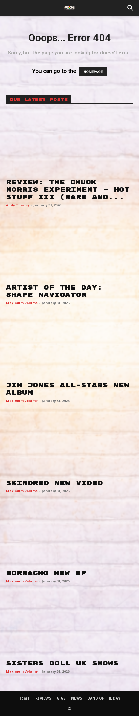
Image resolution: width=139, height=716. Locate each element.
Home (24, 698)
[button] (130, 8)
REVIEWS (43, 698)
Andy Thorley (17, 205)
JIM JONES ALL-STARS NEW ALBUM (67, 389)
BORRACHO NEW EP (46, 573)
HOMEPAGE (93, 72)
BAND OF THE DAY (104, 698)
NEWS (76, 698)
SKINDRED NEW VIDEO (54, 483)
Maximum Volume (22, 303)
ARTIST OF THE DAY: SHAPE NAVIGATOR (54, 291)
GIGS (61, 698)
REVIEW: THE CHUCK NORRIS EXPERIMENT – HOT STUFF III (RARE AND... (68, 189)
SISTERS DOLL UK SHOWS (62, 663)
